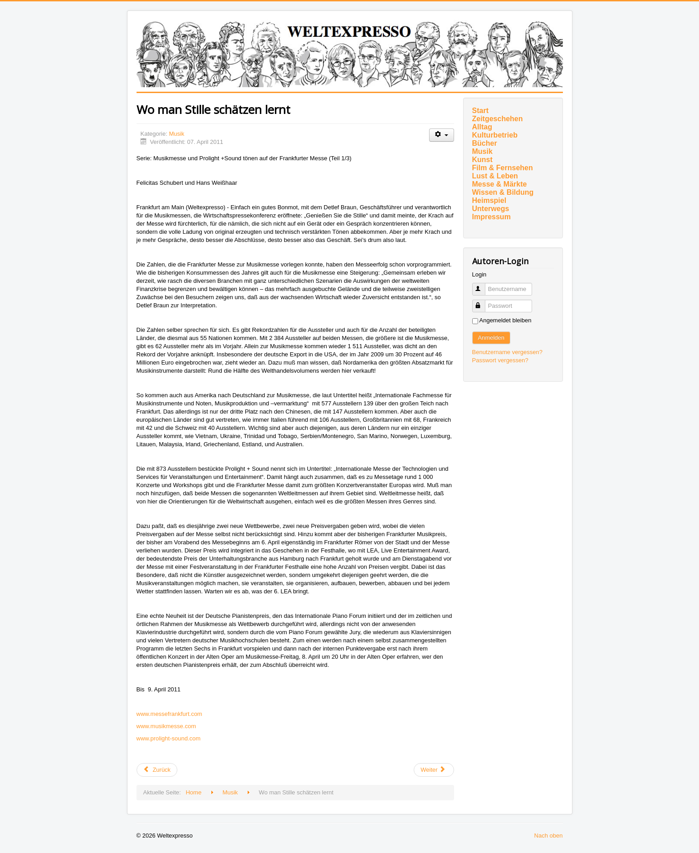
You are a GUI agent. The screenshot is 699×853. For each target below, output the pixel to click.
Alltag (482, 127)
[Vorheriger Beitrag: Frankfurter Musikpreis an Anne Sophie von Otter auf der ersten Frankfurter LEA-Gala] (157, 770)
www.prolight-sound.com (169, 738)
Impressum (491, 217)
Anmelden (491, 337)
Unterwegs (490, 208)
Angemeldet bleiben (505, 320)
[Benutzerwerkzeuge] (441, 135)
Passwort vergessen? (500, 360)
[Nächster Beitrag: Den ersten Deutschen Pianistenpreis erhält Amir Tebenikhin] (434, 770)
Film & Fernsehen (502, 168)
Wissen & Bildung (503, 192)
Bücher (484, 143)
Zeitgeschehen (497, 119)
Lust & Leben (495, 176)
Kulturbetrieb (495, 135)
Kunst (482, 159)
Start (480, 110)
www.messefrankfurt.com (169, 713)
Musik (176, 133)
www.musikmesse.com (166, 726)
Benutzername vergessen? (507, 352)
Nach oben (548, 835)
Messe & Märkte (499, 184)
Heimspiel (489, 200)
